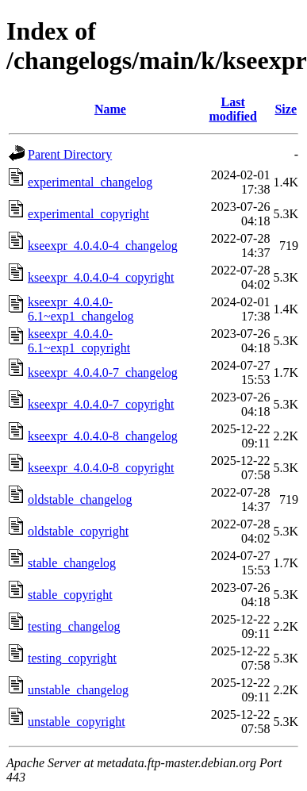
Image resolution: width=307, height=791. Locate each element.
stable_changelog (72, 563)
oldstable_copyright (78, 531)
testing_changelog (74, 626)
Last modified (232, 109)
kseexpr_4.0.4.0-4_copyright (101, 277)
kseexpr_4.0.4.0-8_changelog (103, 436)
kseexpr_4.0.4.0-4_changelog (103, 245)
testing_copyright (72, 658)
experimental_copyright (88, 214)
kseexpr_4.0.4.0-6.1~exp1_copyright (79, 341)
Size (285, 109)
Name (110, 109)
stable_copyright (70, 594)
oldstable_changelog (80, 499)
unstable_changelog (78, 690)
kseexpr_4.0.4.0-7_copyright (101, 404)
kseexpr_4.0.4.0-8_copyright (101, 467)
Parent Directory (70, 154)
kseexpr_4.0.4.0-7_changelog (103, 372)
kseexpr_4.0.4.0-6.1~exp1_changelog (81, 309)
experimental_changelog (90, 182)
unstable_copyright (76, 721)
